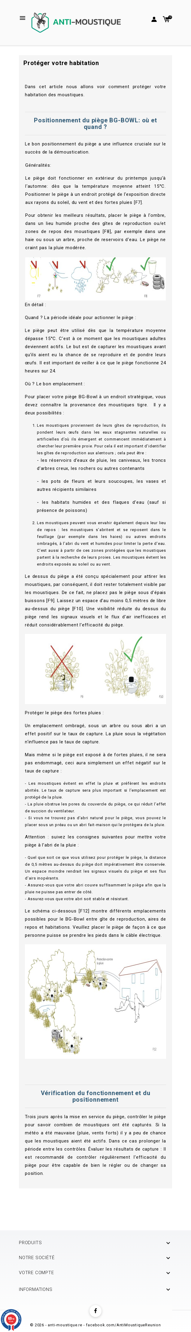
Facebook (95, 1311)
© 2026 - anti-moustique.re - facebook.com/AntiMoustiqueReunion (95, 1325)
